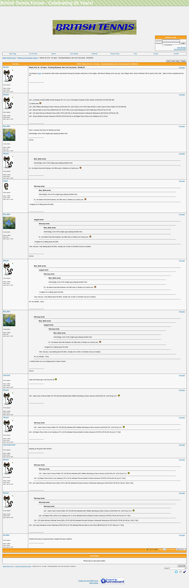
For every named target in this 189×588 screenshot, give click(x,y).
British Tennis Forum (9, 58)
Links (135, 54)
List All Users (33, 54)
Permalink (182, 67)
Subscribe (182, 566)
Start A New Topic (173, 61)
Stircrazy (6, 67)
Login (183, 43)
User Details (74, 54)
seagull (5, 181)
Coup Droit (6, 375)
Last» (156, 549)
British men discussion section (28, 58)
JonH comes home (9, 445)
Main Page (12, 54)
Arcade (155, 54)
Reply (183, 61)
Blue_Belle (6, 126)
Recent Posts (115, 54)
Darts (39, 73)
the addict (6, 535)
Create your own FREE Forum (88, 581)
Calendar (94, 54)
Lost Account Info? (180, 49)
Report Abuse (93, 583)
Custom (176, 54)
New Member (181, 48)
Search (53, 54)
